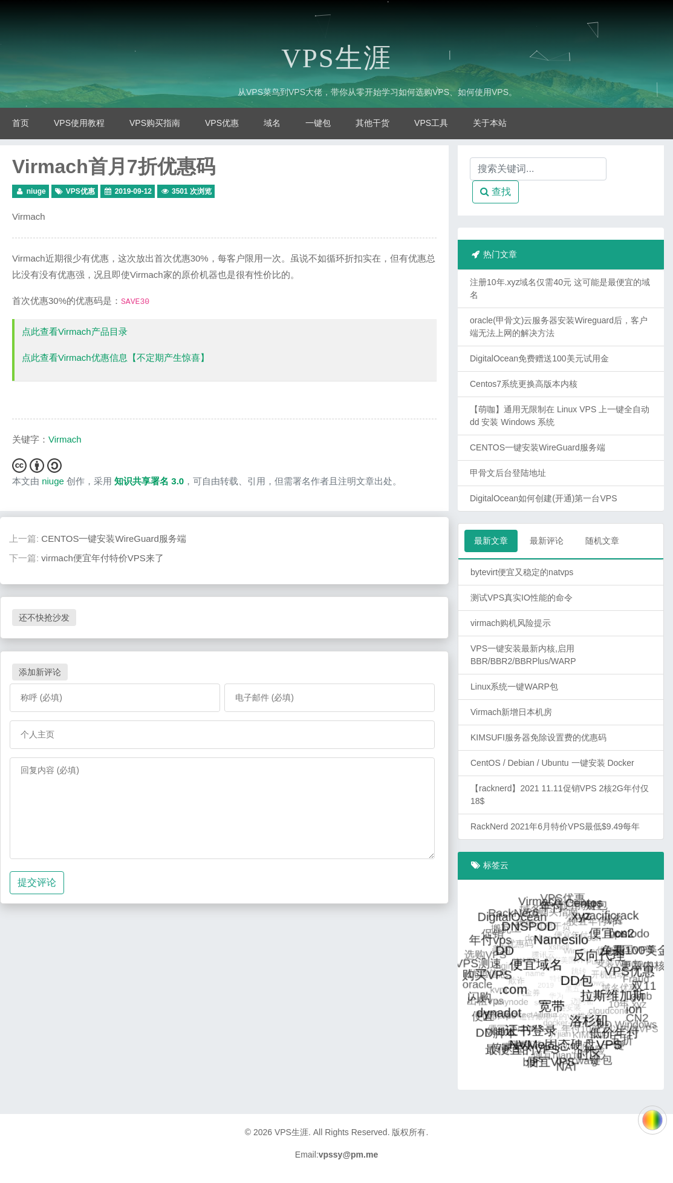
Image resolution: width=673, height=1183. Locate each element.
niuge (36, 191)
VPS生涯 (336, 58)
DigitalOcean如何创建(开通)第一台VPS (543, 498)
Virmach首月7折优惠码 (113, 166)
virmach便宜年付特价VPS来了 (102, 558)
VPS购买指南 (154, 123)
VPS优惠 (222, 123)
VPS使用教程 (79, 123)
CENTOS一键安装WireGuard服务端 (113, 538)
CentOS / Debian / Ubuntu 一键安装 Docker (552, 763)
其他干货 (372, 123)
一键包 (318, 123)
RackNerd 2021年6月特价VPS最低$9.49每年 (555, 826)
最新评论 (547, 540)
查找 (495, 191)
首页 (20, 123)
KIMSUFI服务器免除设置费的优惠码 (538, 737)
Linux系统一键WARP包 (514, 686)
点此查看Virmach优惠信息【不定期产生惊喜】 (115, 357)
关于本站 (490, 123)
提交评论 (37, 882)
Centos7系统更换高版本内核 (523, 384)
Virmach (28, 216)
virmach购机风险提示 (510, 623)
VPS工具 (431, 123)
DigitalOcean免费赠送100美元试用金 (539, 358)
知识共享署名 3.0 (149, 481)
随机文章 (602, 540)
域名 (272, 123)
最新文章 (491, 540)
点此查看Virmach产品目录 (75, 331)
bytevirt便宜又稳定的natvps (521, 572)
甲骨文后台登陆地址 (508, 473)
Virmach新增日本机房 (511, 712)
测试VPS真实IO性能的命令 (521, 597)
